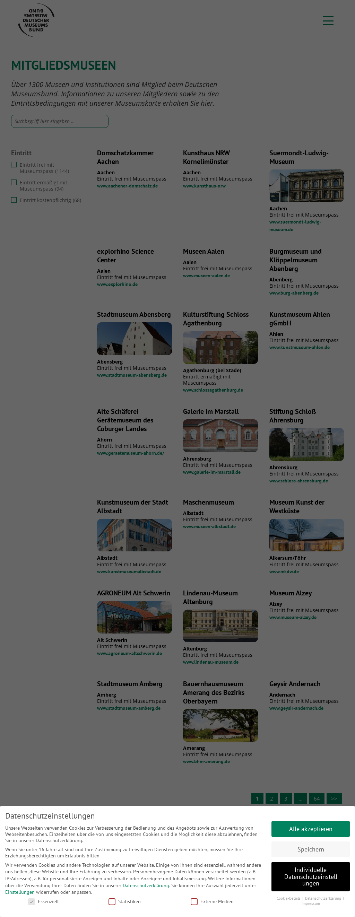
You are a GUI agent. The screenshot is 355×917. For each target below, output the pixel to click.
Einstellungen (20, 892)
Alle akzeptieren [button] (310, 829)
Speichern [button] (310, 849)
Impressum (311, 903)
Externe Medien (212, 901)
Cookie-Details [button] (289, 898)
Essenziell (43, 901)
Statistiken (125, 901)
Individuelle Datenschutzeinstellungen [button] (310, 876)
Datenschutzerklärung (146, 885)
